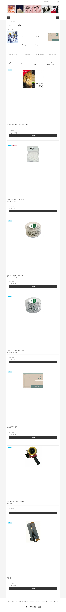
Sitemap (47, 603)
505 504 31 (55, 601)
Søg (58, 1)
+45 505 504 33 (43, 601)
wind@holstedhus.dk (26, 603)
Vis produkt (33, 135)
